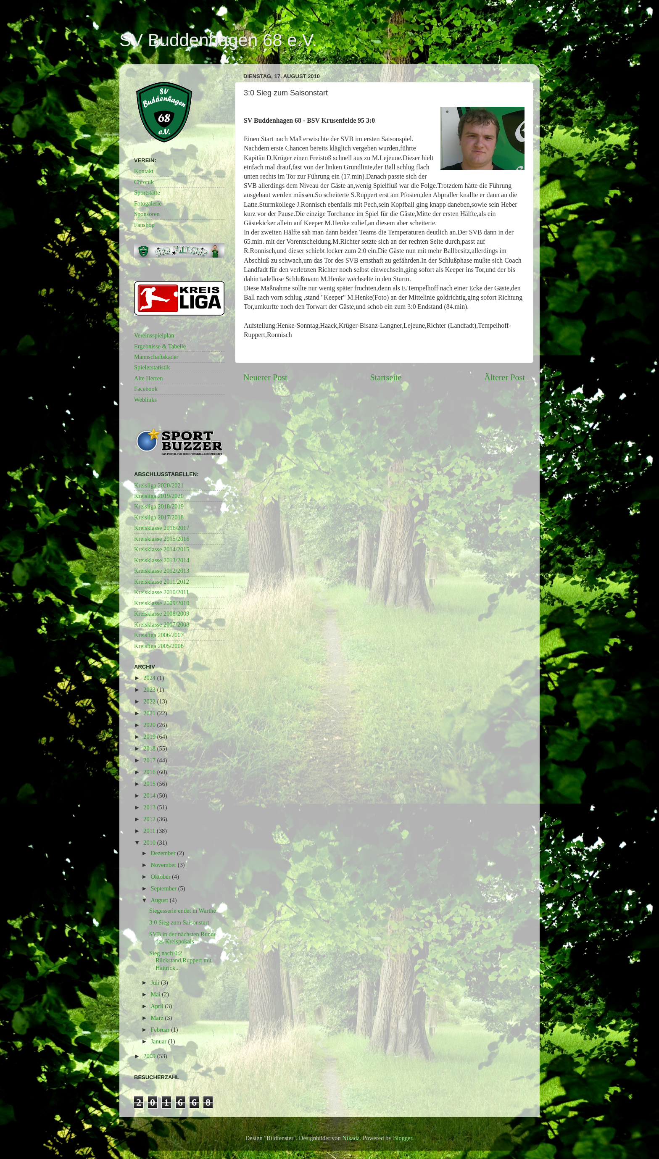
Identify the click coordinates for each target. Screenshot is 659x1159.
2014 (150, 795)
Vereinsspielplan (154, 335)
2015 (150, 783)
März (158, 1017)
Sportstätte (147, 192)
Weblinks (145, 399)
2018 (150, 748)
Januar (159, 1041)
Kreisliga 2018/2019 (159, 506)
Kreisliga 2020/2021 (159, 485)
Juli (156, 982)
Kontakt (143, 171)
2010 (150, 842)
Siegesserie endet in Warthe (182, 910)
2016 (150, 772)
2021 (150, 713)
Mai (156, 994)
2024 (150, 677)
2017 (150, 760)
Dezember (164, 853)
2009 (150, 1056)
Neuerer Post (265, 377)
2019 (150, 736)
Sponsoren (147, 214)
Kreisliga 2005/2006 (159, 646)
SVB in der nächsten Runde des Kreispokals (182, 938)
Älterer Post (504, 377)
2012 (150, 819)
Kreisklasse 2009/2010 (162, 603)
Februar (161, 1029)
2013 (150, 807)
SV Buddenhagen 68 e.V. (218, 40)
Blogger (402, 1138)
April (158, 1006)
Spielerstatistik (152, 367)
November (164, 864)
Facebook (146, 388)
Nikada (351, 1138)
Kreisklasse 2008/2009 (162, 613)
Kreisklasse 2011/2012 (161, 581)
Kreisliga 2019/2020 (159, 496)
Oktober (161, 876)
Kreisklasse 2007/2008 (162, 624)
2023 (150, 689)
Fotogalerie (148, 203)
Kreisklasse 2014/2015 (162, 549)
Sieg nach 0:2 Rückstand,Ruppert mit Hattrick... (180, 960)
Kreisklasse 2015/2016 (162, 538)
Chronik (144, 182)
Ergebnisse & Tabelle (160, 346)
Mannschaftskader (156, 356)
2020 (150, 725)
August (160, 900)
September (164, 888)
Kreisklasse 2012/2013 (162, 570)
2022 (150, 701)
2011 (150, 830)
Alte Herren (148, 378)
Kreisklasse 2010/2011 (161, 592)
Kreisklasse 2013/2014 (162, 560)
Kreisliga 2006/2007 (159, 635)
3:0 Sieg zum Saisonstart (179, 922)
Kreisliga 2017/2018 (159, 517)
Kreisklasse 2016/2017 (162, 527)
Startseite (385, 377)
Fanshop (144, 224)
